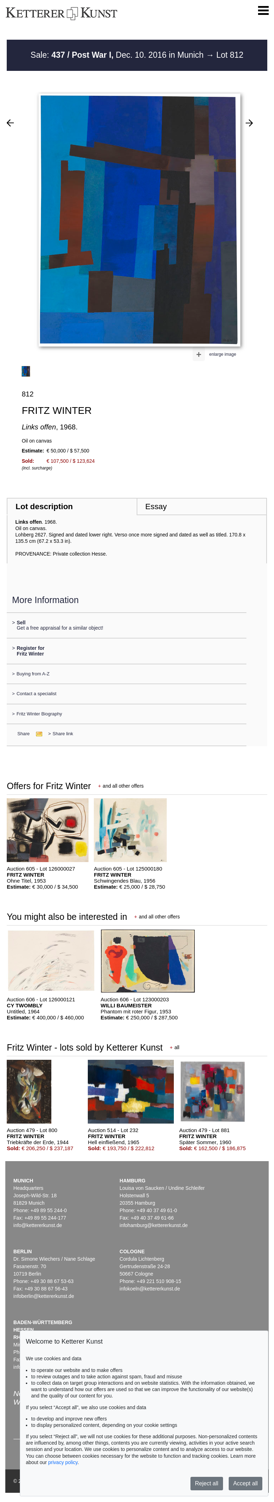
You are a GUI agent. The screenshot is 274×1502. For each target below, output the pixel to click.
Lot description (44, 506)
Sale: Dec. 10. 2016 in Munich (118, 55)
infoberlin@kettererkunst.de (43, 1296)
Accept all (245, 1483)
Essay (156, 506)
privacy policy (63, 1462)
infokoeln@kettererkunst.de (150, 1289)
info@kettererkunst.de (37, 1225)
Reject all (206, 1483)
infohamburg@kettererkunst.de (154, 1225)
